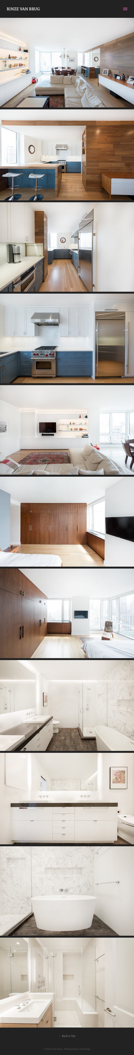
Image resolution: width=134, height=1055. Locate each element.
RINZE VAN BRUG (23, 8)
